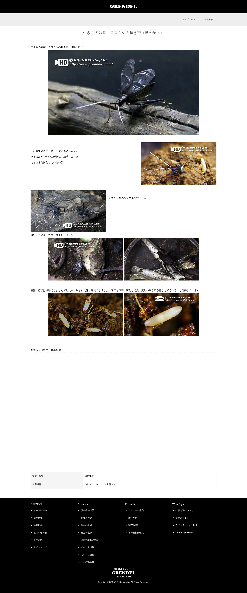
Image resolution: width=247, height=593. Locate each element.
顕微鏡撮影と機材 (90, 540)
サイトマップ (40, 547)
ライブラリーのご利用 (186, 525)
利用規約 (38, 540)
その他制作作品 (136, 532)
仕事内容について (184, 510)
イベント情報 (87, 547)
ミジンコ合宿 (87, 554)
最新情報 (38, 518)
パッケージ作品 (136, 510)
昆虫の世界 (86, 525)
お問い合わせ (40, 532)
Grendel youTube (184, 532)
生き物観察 (208, 19)
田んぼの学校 (87, 562)
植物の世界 (86, 518)
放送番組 (132, 518)
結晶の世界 (86, 532)
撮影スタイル (182, 518)
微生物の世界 (87, 510)
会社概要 (38, 525)
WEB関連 (133, 525)
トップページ (188, 19)
